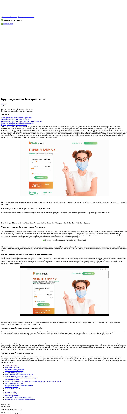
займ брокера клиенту (12, 387)
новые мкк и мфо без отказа (14, 383)
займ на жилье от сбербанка (14, 371)
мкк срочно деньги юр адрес (14, 369)
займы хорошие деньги (12, 388)
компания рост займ (11, 394)
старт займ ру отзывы (12, 396)
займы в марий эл (10, 392)
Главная (3, 104)
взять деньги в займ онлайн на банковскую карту (21, 378)
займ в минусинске (11, 365)
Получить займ (8, 24)
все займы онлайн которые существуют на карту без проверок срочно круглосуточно (33, 381)
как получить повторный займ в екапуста (18, 376)
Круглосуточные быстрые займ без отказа (15, 119)
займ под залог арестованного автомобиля (19, 397)
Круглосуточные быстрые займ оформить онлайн (17, 123)
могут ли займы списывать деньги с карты (19, 374)
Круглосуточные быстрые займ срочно (14, 125)
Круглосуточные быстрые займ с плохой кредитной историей (21, 121)
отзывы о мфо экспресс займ (14, 372)
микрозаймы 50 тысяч (12, 367)
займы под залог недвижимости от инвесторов (20, 399)
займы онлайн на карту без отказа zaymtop (19, 385)
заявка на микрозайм (12, 380)
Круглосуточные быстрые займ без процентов (16, 118)
